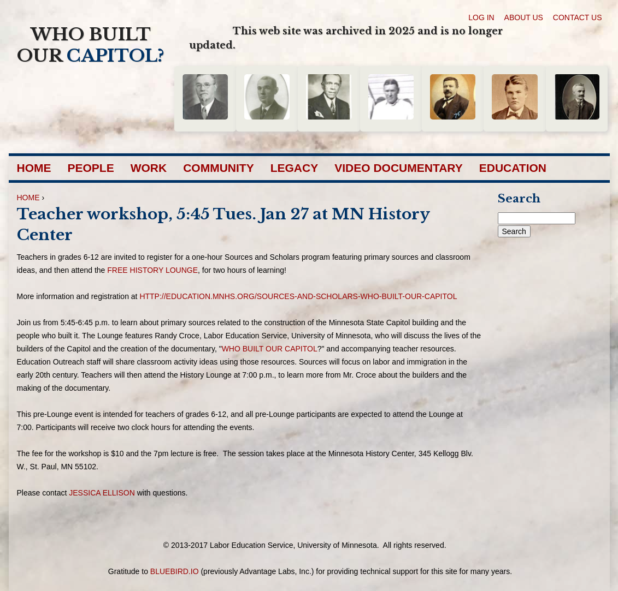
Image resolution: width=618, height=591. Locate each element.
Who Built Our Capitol (269, 348)
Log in (481, 17)
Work (149, 168)
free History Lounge (152, 270)
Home (34, 168)
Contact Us (577, 17)
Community (218, 168)
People (91, 168)
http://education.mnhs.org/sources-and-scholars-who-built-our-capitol (298, 296)
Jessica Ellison (102, 492)
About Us (523, 17)
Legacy (294, 168)
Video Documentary (398, 168)
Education (512, 168)
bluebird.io (174, 571)
